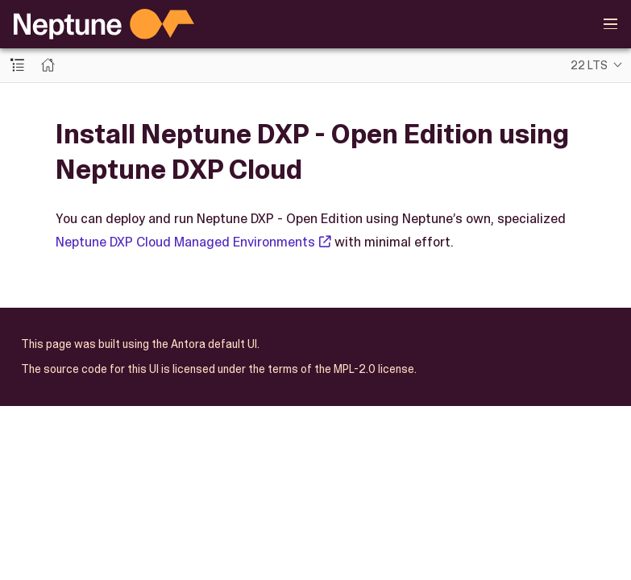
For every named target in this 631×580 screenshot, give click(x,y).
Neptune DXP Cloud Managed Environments (185, 242)
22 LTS (589, 65)
